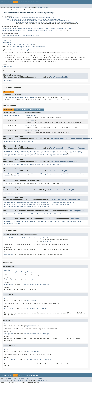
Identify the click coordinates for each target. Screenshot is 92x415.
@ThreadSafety (8, 44)
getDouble (16, 174)
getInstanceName (22, 164)
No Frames (28, 5)
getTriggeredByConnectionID (13, 155)
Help (37, 2)
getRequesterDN (61, 153)
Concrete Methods (36, 109)
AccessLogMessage (57, 28)
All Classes (38, 5)
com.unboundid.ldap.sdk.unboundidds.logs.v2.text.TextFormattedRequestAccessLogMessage (39, 20)
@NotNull (46, 238)
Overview (3, 2)
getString (80, 174)
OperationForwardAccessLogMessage (14, 30)
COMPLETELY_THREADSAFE (26, 44)
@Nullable (7, 298)
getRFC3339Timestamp (68, 174)
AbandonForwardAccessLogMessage (13, 28)
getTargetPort (30, 125)
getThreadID (57, 164)
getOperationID (74, 151)
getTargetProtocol (31, 130)
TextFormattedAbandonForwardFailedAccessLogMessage (20, 35)
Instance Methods (21, 109)
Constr (18, 7)
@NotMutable (7, 42)
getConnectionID (9, 164)
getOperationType (27, 141)
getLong (56, 174)
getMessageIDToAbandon (12, 141)
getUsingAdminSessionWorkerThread (58, 155)
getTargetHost (30, 120)
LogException (47, 241)
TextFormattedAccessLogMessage (64, 161)
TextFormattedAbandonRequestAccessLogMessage (24, 48)
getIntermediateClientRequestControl (43, 151)
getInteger (49, 174)
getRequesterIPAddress (77, 153)
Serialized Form (7, 66)
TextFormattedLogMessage (61, 77)
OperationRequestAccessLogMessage (40, 30)
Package (9, 2)
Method (24, 7)
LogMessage (68, 28)
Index (33, 2)
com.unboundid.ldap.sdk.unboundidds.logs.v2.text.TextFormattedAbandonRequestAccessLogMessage (45, 22)
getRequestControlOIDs (47, 153)
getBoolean (7, 174)
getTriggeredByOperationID (34, 155)
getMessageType (30, 115)
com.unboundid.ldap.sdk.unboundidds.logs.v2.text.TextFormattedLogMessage (29, 17)
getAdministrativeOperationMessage (16, 151)
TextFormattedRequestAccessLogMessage (67, 148)
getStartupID (46, 164)
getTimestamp (8, 176)
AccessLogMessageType (11, 115)
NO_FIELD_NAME (9, 80)
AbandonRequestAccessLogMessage (37, 28)
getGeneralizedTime (36, 174)
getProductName (35, 164)
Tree (20, 2)
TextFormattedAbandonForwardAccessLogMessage (28, 46)
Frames (21, 5)
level (15, 44)
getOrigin (33, 153)
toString (17, 176)
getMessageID (63, 151)
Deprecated (26, 2)
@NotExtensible (7, 41)
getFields (24, 174)
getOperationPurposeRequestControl (16, 153)
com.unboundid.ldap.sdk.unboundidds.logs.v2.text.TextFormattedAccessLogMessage (34, 19)
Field (13, 7)
